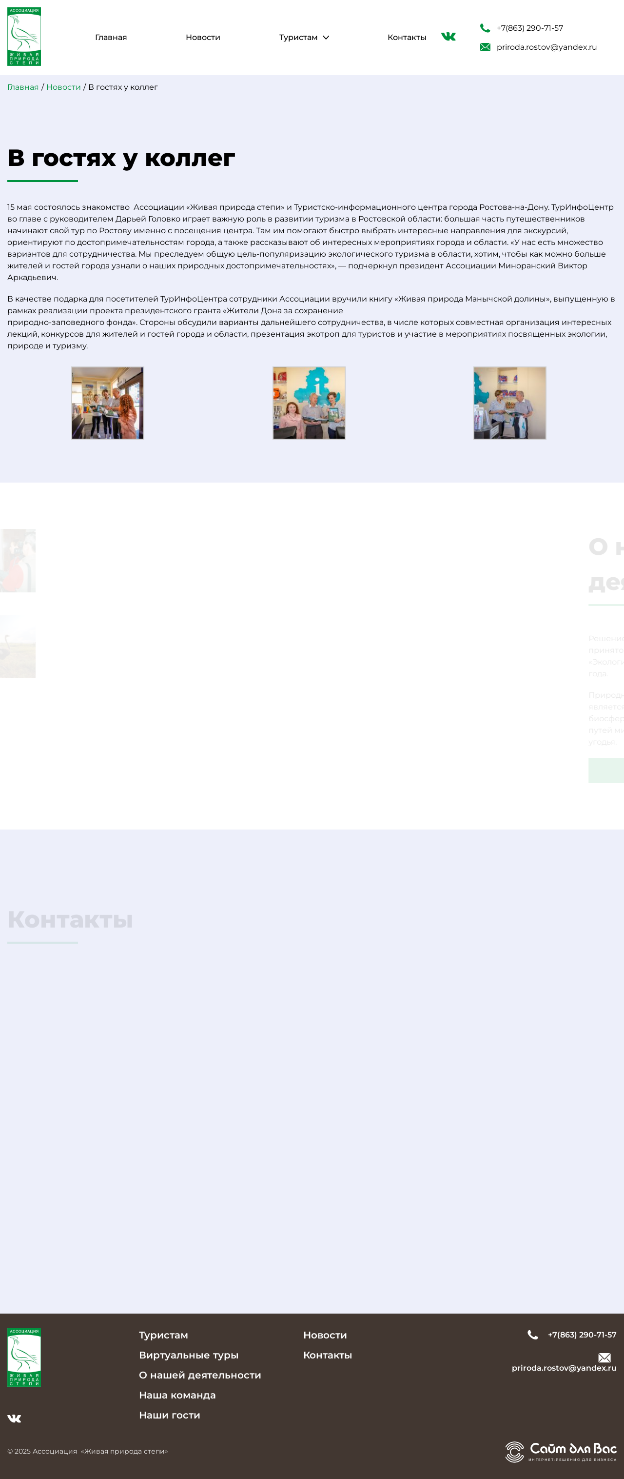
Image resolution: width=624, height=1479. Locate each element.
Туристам (298, 37)
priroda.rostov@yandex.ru (538, 47)
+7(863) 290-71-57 (521, 28)
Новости (203, 37)
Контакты (407, 37)
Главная (111, 37)
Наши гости (169, 1415)
